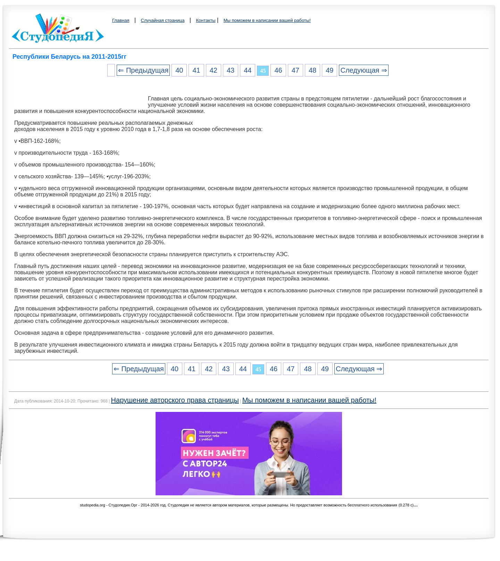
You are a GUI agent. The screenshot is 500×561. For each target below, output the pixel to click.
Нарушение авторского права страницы (175, 400)
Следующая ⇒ (363, 70)
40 (179, 70)
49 (329, 70)
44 (247, 70)
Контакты (205, 20)
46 (278, 70)
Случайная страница (163, 20)
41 (196, 70)
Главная (120, 20)
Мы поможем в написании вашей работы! (267, 20)
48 (312, 70)
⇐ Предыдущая (143, 70)
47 (295, 70)
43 (230, 70)
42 (213, 70)
